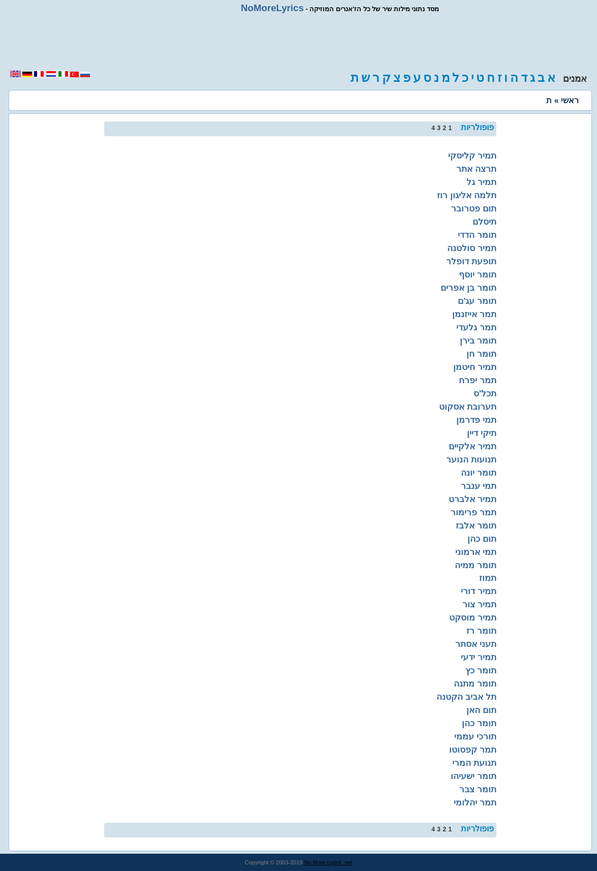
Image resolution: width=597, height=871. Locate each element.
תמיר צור (479, 604)
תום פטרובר (473, 208)
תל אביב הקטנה (466, 697)
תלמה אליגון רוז (466, 195)
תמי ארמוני (475, 552)
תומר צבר (477, 789)
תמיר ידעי (478, 657)
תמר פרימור (473, 512)
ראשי (570, 100)
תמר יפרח (477, 380)
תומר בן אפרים (468, 288)
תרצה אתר (476, 169)
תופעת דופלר (471, 261)
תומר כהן (479, 723)
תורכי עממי (475, 736)
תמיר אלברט (472, 499)
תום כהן (481, 539)
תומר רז (481, 631)
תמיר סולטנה (471, 248)
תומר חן (481, 354)
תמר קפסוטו (472, 749)
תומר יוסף (477, 274)
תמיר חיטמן (474, 367)
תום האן (481, 710)
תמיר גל (481, 182)
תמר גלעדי (476, 327)
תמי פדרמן (476, 420)
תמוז (487, 578)
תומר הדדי (477, 235)
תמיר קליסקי (472, 155)
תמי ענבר (478, 486)
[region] (299, 42)
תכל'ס (485, 393)
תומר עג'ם (477, 301)
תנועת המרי (474, 763)
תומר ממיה (475, 565)
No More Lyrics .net (328, 862)
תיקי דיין (481, 433)
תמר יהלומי (475, 802)
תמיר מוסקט (472, 617)
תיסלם (484, 221)
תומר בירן (478, 340)
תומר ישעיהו (473, 776)
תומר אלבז (476, 525)
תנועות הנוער (471, 459)
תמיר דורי (478, 591)
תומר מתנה (475, 683)
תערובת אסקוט (467, 406)
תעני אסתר (475, 644)
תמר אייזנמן (474, 314)
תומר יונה (478, 473)
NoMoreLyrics (272, 8)
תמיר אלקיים (472, 446)
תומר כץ (480, 670)
